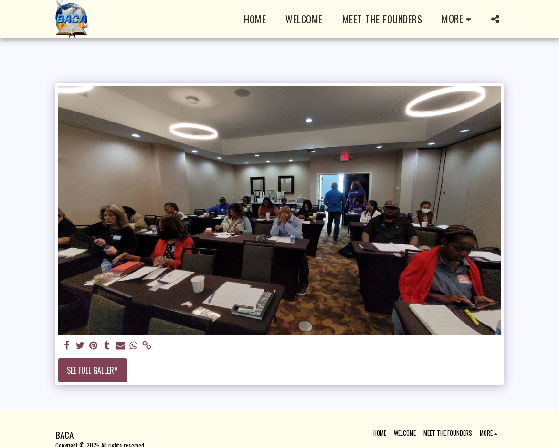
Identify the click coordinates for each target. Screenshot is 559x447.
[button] (495, 19)
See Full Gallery (92, 370)
